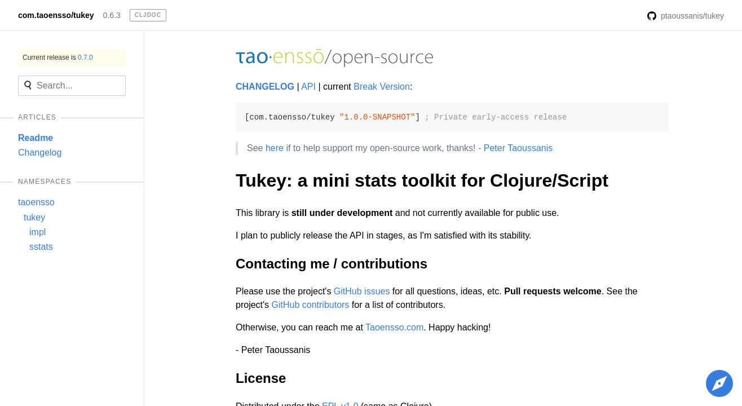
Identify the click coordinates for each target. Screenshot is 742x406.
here (275, 148)
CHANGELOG (265, 86)
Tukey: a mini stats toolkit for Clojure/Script (422, 180)
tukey (34, 217)
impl (37, 232)
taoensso (36, 202)
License (261, 378)
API (308, 86)
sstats (41, 246)
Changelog (39, 152)
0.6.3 (112, 15)
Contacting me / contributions (331, 263)
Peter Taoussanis (518, 148)
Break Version (382, 86)
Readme (35, 138)
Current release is (58, 57)
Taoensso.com (394, 327)
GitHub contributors (311, 305)
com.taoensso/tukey (56, 15)
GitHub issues (362, 291)
